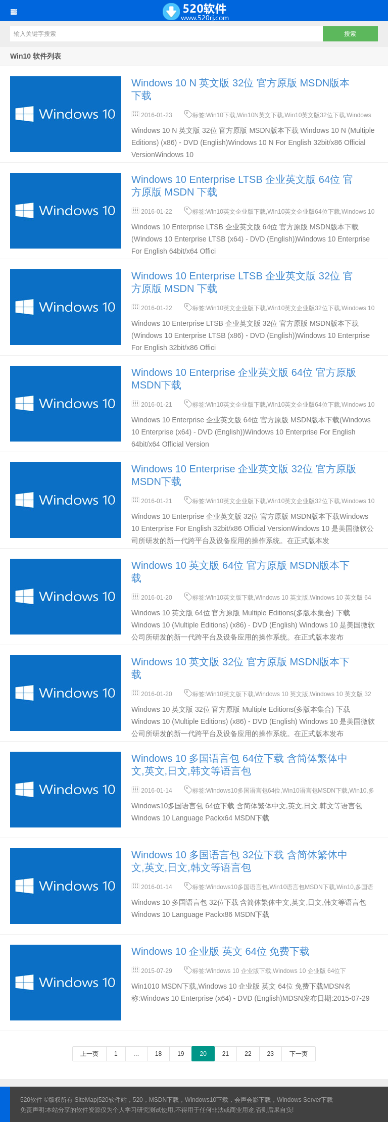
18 (158, 1053)
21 (225, 1053)
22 (248, 1053)
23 (270, 1053)
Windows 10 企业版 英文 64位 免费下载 (220, 951)
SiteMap (86, 1099)
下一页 (298, 1053)
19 (180, 1053)
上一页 (89, 1053)
